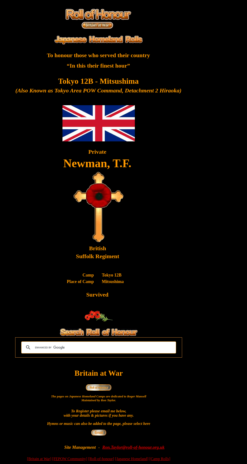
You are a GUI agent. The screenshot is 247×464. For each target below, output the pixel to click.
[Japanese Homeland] (131, 459)
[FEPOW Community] (69, 459)
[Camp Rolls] (159, 459)
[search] (98, 347)
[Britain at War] (39, 459)
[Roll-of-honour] (101, 459)
